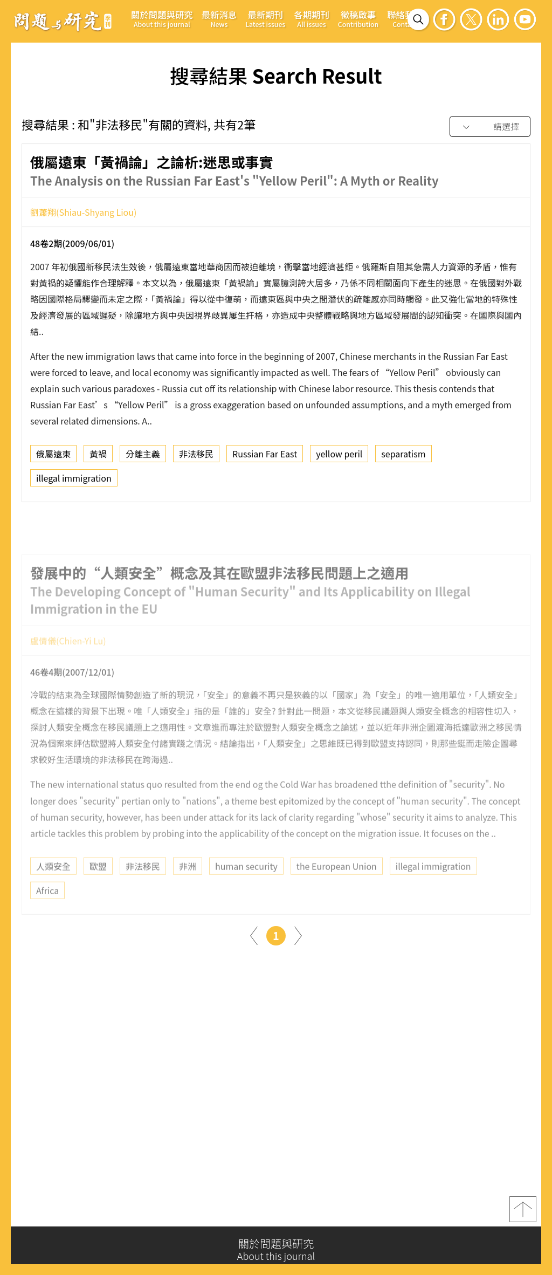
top (522, 1213)
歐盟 (98, 885)
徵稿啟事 (358, 18)
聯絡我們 (405, 18)
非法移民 (196, 457)
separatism (403, 457)
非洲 (187, 885)
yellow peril (339, 457)
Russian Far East (264, 457)
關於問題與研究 (162, 18)
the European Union (336, 885)
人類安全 (53, 885)
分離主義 (143, 457)
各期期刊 (311, 18)
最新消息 (219, 18)
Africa (47, 909)
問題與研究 (63, 21)
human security (246, 885)
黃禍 (98, 457)
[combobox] (490, 127)
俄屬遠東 (53, 457)
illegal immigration (74, 481)
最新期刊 (265, 18)
